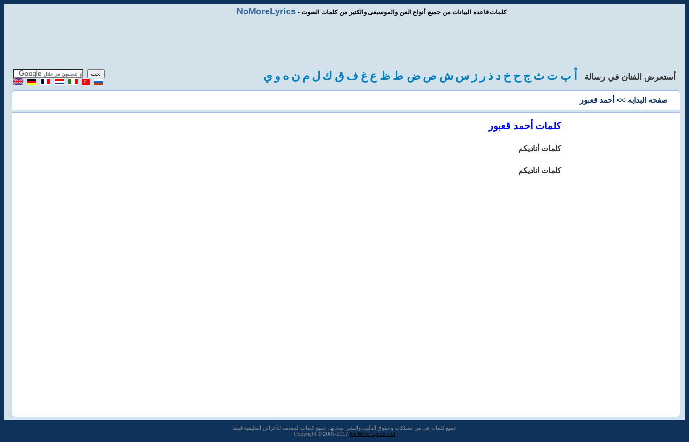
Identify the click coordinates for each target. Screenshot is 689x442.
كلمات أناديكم (539, 148)
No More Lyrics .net (372, 434)
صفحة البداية (648, 100)
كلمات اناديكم (539, 170)
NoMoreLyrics (266, 11)
